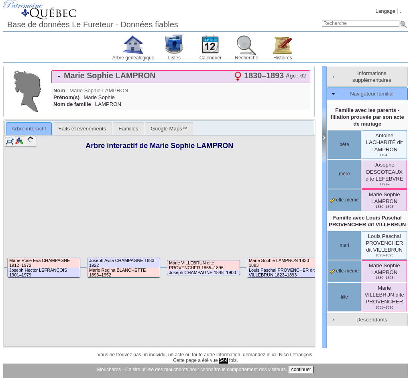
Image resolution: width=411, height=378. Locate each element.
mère (344, 174)
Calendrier (210, 58)
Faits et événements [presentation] (82, 129)
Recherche (246, 58)
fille (344, 297)
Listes (174, 58)
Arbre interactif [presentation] (29, 129)
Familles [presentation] (128, 129)
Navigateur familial (371, 94)
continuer (301, 369)
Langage (385, 11)
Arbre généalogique (133, 58)
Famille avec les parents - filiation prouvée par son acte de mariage (367, 117)
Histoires (282, 58)
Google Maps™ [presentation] (169, 129)
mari (344, 245)
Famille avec (367, 221)
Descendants (371, 320)
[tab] (180, 76)
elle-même (344, 200)
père (344, 144)
